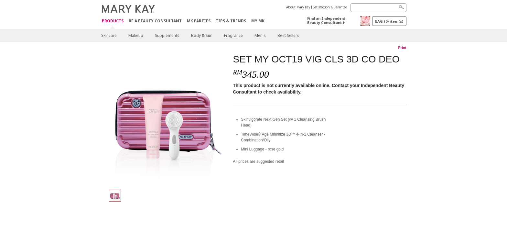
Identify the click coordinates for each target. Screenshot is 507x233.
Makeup (135, 35)
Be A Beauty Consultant (155, 21)
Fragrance (233, 35)
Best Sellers (288, 35)
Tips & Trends (231, 21)
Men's (260, 35)
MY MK (257, 21)
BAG (389, 21)
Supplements (167, 35)
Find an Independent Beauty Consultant (326, 20)
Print (402, 48)
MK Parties (198, 21)
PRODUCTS (113, 21)
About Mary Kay (298, 7)
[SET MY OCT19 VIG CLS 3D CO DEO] (164, 118)
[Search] (378, 7)
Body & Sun (201, 35)
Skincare (109, 35)
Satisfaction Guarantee (330, 7)
